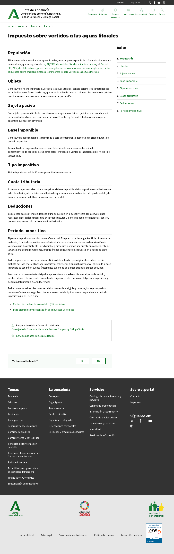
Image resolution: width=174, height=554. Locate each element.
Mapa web (135, 2)
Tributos (33, 26)
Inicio (47, 13)
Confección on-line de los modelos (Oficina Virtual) (39, 304)
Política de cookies (104, 535)
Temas (21, 26)
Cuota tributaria (128, 95)
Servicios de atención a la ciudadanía (35, 335)
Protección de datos (131, 535)
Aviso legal (46, 535)
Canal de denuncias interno (73, 535)
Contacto (120, 2)
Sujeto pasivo (127, 73)
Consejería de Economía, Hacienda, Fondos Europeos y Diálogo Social (48, 329)
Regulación (126, 58)
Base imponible (128, 81)
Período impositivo (130, 110)
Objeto (123, 66)
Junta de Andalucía (13, 13)
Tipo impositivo (128, 88)
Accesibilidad (27, 535)
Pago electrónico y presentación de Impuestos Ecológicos (43, 309)
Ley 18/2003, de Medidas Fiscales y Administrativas (69, 64)
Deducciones (126, 103)
